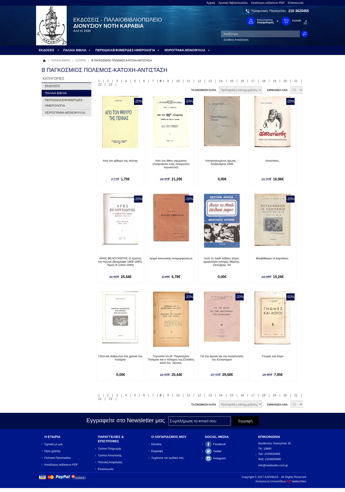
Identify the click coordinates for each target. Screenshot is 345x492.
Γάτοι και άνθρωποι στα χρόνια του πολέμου (120, 358)
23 (110, 84)
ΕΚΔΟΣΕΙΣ (52, 86)
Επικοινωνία (295, 2)
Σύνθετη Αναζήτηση (236, 39)
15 (231, 81)
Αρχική (210, 2)
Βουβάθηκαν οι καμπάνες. (272, 258)
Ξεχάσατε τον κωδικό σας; (167, 457)
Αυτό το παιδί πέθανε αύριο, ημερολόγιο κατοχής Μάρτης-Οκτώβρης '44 (222, 262)
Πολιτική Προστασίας (57, 457)
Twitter (217, 451)
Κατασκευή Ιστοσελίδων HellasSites (281, 481)
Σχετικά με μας (53, 444)
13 (210, 81)
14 (221, 81)
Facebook (219, 444)
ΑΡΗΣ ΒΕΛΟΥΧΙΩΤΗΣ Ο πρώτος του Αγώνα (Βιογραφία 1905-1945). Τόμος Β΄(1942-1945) (120, 262)
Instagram (219, 458)
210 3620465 (298, 11)
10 (178, 81)
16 (242, 81)
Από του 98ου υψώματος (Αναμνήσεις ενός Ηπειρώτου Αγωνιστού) (171, 164)
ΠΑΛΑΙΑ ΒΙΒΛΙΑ (60, 60)
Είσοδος (156, 444)
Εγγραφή (157, 451)
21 (296, 81)
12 (199, 81)
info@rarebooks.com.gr (273, 465)
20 (285, 81)
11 (188, 81)
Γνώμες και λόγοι (272, 356)
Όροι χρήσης (52, 451)
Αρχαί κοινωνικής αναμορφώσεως (171, 258)
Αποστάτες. (272, 160)
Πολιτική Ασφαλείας (110, 462)
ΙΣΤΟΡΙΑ (81, 60)
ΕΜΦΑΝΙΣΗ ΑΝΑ (277, 90)
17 (253, 81)
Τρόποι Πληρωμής (109, 448)
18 (264, 81)
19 (274, 81)
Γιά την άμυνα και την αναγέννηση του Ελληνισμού (221, 358)
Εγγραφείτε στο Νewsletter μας (125, 420)
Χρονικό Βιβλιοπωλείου (233, 2)
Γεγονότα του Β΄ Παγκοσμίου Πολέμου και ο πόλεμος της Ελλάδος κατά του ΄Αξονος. (171, 359)
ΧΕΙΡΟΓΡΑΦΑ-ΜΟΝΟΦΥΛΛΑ (65, 112)
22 (100, 84)
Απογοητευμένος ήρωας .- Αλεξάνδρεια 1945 (222, 162)
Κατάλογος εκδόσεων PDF (267, 2)
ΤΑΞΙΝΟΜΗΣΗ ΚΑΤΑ (203, 90)
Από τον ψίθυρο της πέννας (120, 160)
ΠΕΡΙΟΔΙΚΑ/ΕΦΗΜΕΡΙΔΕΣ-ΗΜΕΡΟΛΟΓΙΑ (64, 102)
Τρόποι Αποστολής (110, 455)
